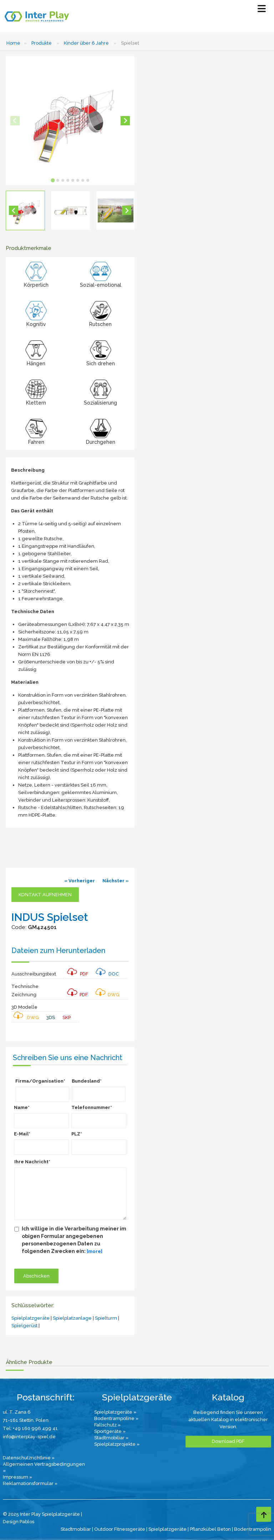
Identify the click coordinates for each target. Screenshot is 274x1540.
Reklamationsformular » (30, 1483)
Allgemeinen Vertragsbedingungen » (44, 1467)
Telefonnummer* (91, 1107)
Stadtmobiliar (76, 1529)
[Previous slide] (15, 120)
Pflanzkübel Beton (210, 1529)
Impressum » (17, 1477)
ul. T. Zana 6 (17, 1412)
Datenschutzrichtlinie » (29, 1457)
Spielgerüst (24, 1325)
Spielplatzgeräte (30, 1318)
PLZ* (76, 1134)
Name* (22, 1107)
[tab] (53, 180)
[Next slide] (125, 120)
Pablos (27, 1521)
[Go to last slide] (13, 210)
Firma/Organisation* (40, 1081)
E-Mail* (22, 1134)
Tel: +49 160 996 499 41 (30, 1428)
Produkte (41, 43)
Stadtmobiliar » (111, 1437)
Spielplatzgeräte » (115, 1412)
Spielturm (106, 1318)
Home (13, 43)
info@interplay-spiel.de (29, 1436)
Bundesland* (87, 1081)
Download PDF (228, 1441)
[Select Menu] (261, 10)
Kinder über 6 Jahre (86, 43)
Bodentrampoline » (116, 1418)
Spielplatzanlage (72, 1318)
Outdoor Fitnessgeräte (119, 1529)
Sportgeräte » (110, 1431)
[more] (94, 1251)
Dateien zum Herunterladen (58, 950)
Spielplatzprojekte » (116, 1444)
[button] (25, 210)
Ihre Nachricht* (32, 1161)
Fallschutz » (107, 1425)
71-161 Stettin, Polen (26, 1420)
